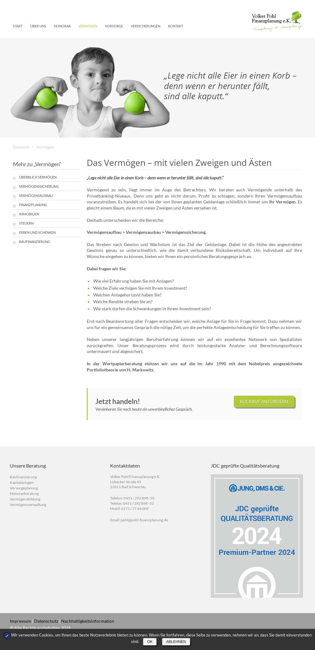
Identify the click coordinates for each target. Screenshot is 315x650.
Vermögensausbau (36, 196)
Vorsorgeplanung (24, 488)
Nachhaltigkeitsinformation (87, 621)
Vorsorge (114, 26)
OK (149, 642)
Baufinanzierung (34, 242)
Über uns (38, 26)
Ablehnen (176, 642)
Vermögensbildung (25, 499)
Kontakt (175, 26)
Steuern (26, 223)
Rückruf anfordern (264, 401)
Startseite (21, 147)
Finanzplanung (33, 205)
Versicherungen (145, 26)
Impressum (20, 621)
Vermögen (87, 26)
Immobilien (29, 214)
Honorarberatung (24, 493)
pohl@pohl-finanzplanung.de (144, 520)
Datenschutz (46, 621)
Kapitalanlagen (22, 482)
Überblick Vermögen (38, 177)
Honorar (62, 26)
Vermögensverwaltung (28, 504)
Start (17, 26)
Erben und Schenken (37, 232)
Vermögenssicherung (39, 186)
